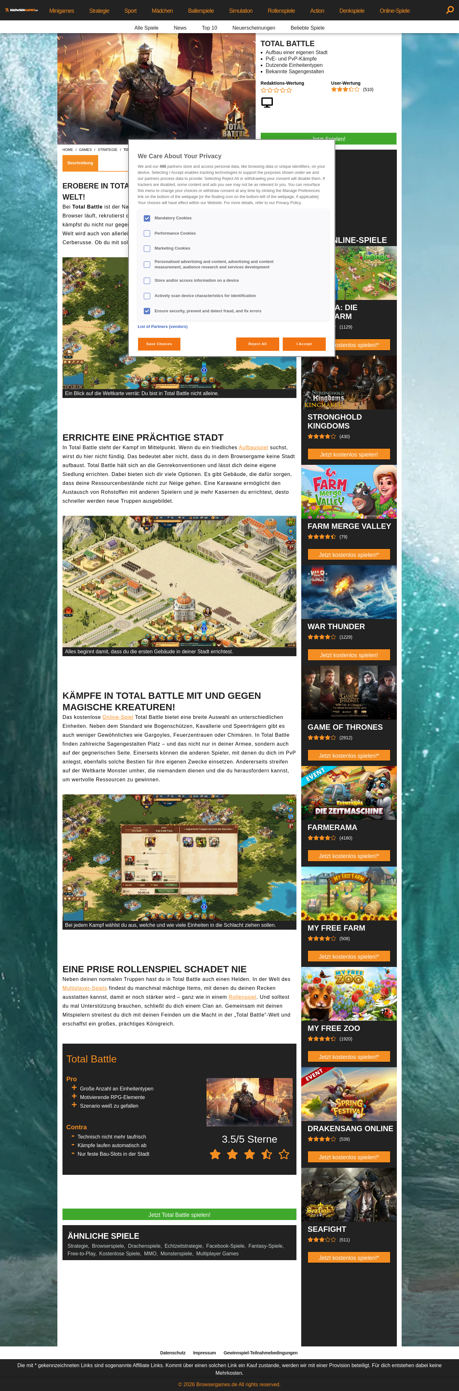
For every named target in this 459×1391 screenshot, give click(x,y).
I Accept (304, 344)
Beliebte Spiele (308, 28)
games (85, 150)
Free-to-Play (81, 1253)
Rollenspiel (242, 997)
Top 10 (209, 28)
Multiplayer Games (217, 1253)
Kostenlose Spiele (119, 1253)
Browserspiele (108, 1246)
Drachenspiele (144, 1246)
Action (317, 11)
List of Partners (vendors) (163, 326)
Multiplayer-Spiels (84, 988)
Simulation (240, 11)
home (67, 150)
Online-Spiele (395, 11)
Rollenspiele (281, 11)
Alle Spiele (147, 28)
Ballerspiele (201, 11)
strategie (108, 150)
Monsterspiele (176, 1253)
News (180, 28)
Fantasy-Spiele (265, 1246)
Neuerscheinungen (253, 28)
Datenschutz (173, 1352)
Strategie (99, 11)
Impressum (204, 1352)
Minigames (61, 11)
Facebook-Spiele (225, 1246)
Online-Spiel (118, 717)
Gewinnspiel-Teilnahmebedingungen (260, 1352)
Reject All (258, 344)
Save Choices (159, 344)
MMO (150, 1253)
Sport (130, 11)
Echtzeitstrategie (183, 1246)
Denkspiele (351, 11)
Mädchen (162, 11)
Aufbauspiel (253, 447)
